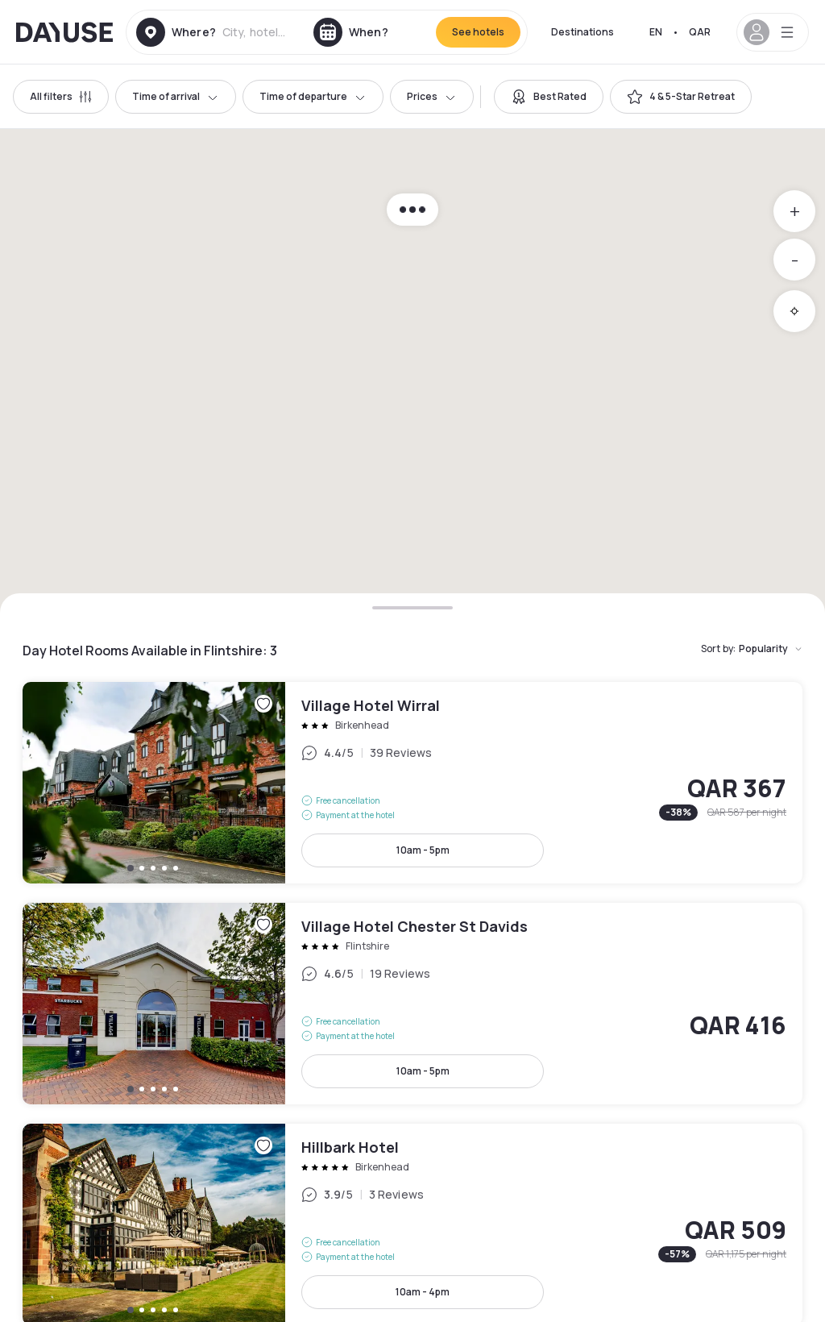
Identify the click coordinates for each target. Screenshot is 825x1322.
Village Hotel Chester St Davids (412, 1003)
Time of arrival (175, 96)
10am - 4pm (423, 1292)
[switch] (548, 97)
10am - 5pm (423, 850)
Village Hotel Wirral (412, 782)
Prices (432, 96)
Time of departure (313, 96)
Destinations (582, 32)
